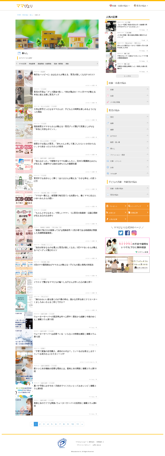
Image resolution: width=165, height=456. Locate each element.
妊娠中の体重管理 (45, 365)
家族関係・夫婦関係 (44, 64)
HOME (19, 15)
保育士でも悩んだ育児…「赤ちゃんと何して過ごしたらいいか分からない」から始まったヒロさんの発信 (65, 145)
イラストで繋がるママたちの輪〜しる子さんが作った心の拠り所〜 (63, 282)
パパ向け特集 (128, 32)
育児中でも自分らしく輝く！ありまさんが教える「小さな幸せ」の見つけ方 (65, 179)
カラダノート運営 (90, 85)
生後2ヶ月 (37, 15)
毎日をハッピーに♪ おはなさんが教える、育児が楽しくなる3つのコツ (64, 74)
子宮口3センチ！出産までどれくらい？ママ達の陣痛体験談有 (132, 57)
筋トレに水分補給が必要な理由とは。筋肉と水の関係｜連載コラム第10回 (65, 370)
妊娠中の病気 (51, 158)
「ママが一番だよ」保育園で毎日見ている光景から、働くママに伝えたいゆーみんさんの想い (65, 197)
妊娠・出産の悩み (119, 5)
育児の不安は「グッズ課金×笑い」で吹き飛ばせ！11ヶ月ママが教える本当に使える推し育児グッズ (65, 93)
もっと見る (127, 76)
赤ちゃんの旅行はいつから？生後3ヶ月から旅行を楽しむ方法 (132, 47)
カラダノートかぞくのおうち (87, 362)
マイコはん (92, 327)
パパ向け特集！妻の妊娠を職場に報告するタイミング (132, 36)
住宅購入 (43, 348)
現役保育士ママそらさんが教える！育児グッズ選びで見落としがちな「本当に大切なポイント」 (64, 127)
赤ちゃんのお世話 (45, 106)
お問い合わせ (97, 445)
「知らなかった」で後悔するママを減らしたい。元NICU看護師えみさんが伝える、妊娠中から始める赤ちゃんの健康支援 (65, 162)
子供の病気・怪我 (45, 193)
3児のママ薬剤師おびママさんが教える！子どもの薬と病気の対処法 (63, 264)
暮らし (31, 15)
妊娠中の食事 (43, 158)
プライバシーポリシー (84, 445)
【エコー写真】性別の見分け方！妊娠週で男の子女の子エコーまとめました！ (132, 26)
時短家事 (32, 64)
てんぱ (143, 40)
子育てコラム (137, 43)
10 (72, 424)
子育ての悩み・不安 (56, 227)
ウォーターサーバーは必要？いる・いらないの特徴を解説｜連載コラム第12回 (65, 335)
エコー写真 (127, 22)
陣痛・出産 (126, 53)
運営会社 (91, 442)
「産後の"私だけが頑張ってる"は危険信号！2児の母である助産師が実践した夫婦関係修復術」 (65, 231)
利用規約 (99, 442)
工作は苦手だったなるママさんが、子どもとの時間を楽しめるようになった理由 (65, 110)
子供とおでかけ (44, 296)
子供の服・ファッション (47, 244)
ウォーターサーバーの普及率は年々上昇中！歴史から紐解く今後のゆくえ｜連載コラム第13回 (65, 318)
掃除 (67, 64)
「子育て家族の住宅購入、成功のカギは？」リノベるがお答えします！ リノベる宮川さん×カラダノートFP (65, 352)
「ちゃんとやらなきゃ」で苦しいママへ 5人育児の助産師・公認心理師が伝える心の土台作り (65, 214)
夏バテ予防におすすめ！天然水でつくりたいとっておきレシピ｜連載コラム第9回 (65, 387)
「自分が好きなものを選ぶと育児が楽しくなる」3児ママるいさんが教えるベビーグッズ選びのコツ (65, 248)
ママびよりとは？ (81, 442)
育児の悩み (140, 5)
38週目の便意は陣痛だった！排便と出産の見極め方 (132, 67)
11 (78, 424)
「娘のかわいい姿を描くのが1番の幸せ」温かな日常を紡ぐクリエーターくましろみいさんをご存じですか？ (65, 300)
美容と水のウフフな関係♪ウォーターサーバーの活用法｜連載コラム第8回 (65, 404)
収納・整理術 (58, 64)
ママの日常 (22, 64)
